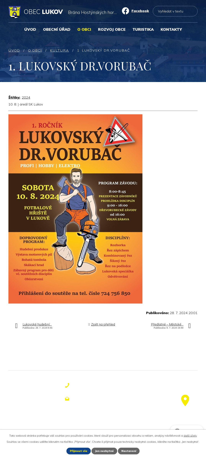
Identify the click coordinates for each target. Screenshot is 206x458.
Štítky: (14, 97)
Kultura (59, 50)
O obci (84, 29)
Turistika (143, 29)
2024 (26, 97)
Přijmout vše (78, 451)
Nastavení (128, 451)
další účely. (190, 435)
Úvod (30, 29)
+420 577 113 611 (92, 385)
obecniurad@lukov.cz (96, 398)
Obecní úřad (56, 29)
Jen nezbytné (104, 451)
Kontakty (171, 29)
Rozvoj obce (112, 29)
